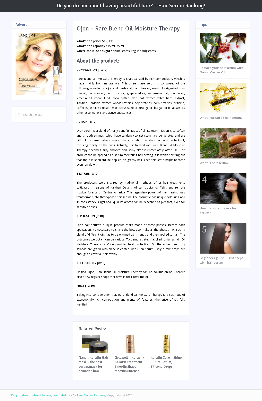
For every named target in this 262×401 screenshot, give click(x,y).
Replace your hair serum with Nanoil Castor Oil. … (221, 70)
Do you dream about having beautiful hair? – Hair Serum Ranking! (131, 5)
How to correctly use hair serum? (219, 210)
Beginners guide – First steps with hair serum (221, 260)
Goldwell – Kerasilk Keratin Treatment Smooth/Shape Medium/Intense (129, 364)
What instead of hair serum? (221, 118)
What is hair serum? (214, 163)
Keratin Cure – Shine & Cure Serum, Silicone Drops (166, 362)
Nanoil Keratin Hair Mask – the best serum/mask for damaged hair (93, 364)
